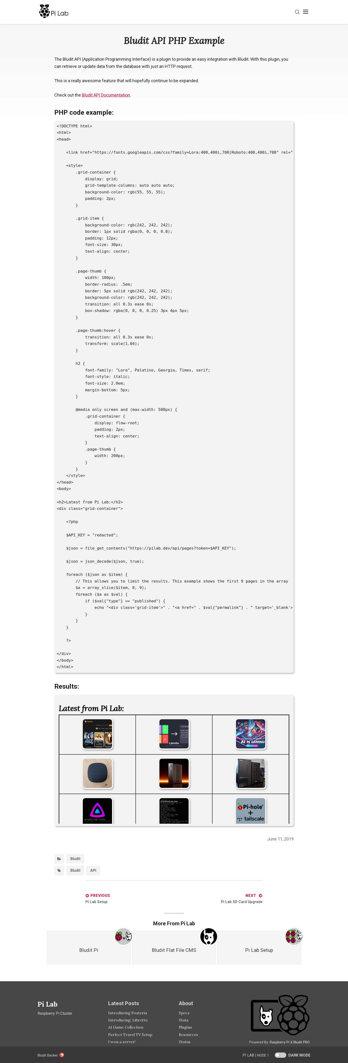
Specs (184, 1012)
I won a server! (121, 1041)
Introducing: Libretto (128, 1019)
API (93, 870)
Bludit (75, 858)
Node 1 (262, 1055)
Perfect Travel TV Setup (130, 1033)
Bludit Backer (52, 1055)
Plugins (185, 1026)
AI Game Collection (125, 1026)
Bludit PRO (301, 1041)
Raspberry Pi (279, 1041)
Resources (188, 1033)
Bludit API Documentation (106, 95)
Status (185, 1041)
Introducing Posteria (127, 1012)
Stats (183, 1019)
